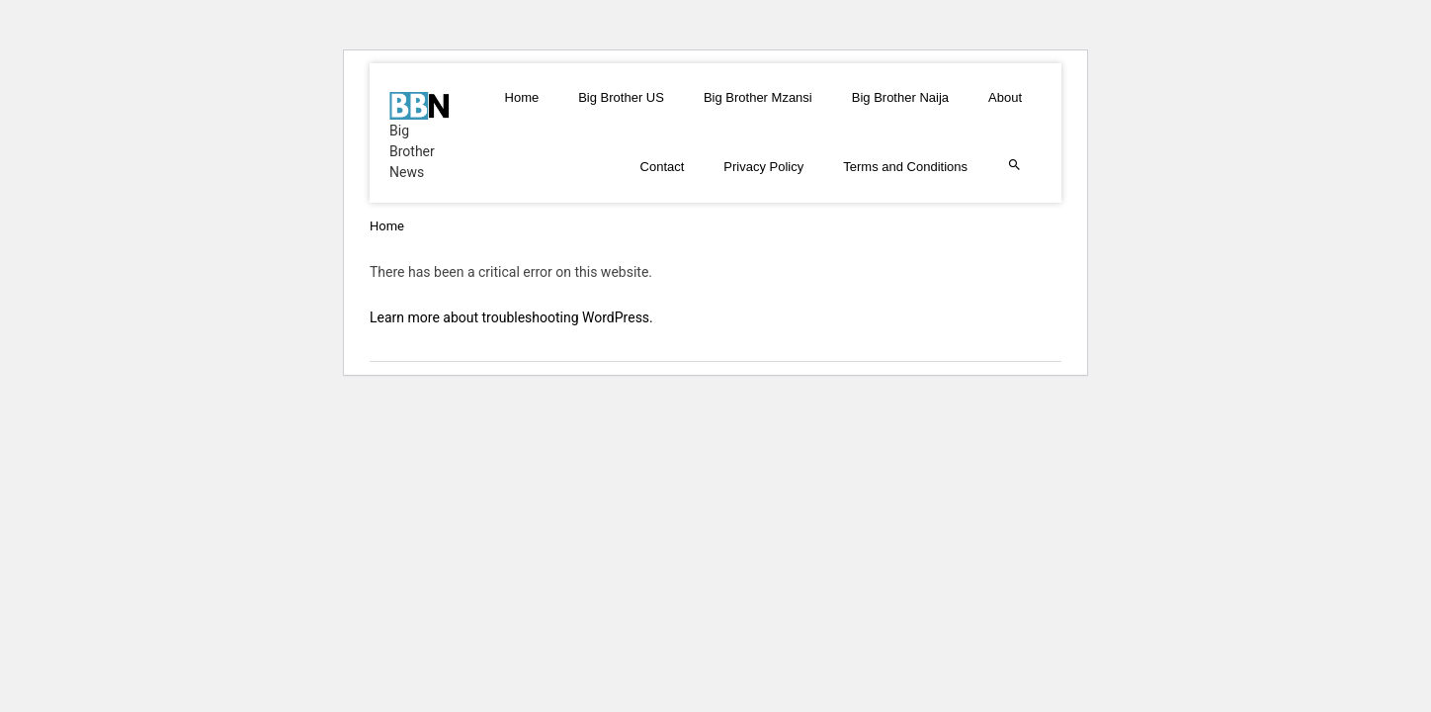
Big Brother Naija (900, 97)
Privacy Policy (763, 166)
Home (522, 97)
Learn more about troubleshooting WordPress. (511, 317)
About (1005, 97)
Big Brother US (621, 97)
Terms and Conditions (905, 166)
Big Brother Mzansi (758, 97)
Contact (662, 166)
